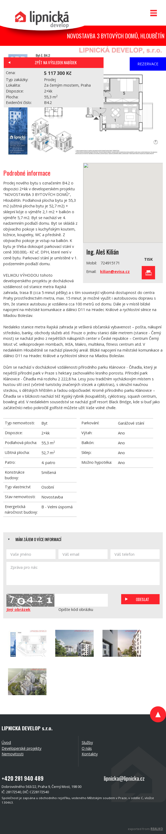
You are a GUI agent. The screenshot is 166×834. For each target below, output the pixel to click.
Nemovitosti (12, 753)
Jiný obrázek (18, 609)
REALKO (157, 829)
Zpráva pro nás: (82, 573)
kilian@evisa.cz (115, 271)
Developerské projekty (21, 748)
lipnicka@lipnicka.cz (124, 778)
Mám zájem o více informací (38, 539)
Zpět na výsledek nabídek (56, 62)
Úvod (6, 742)
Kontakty (90, 753)
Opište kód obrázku (75, 609)
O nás (87, 748)
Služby (87, 742)
